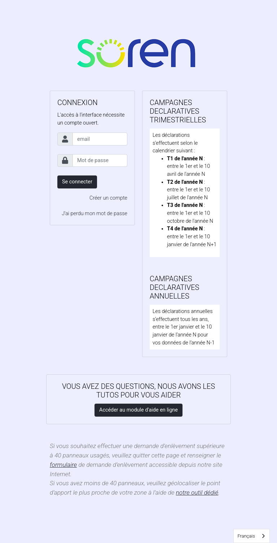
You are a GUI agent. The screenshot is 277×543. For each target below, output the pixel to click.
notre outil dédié (197, 492)
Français (246, 536)
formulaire (63, 464)
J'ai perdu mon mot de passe (94, 213)
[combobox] (251, 536)
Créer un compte (108, 198)
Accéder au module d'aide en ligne (138, 410)
